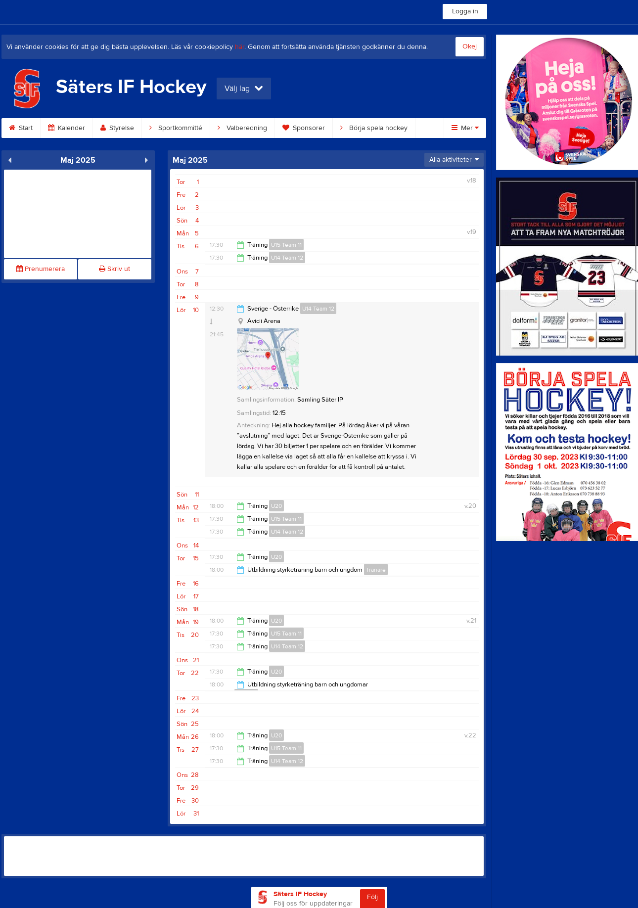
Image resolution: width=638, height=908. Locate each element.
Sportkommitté (175, 128)
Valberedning (242, 128)
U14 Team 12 (287, 258)
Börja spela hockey (374, 128)
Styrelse (117, 128)
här (239, 47)
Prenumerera (40, 269)
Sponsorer (303, 128)
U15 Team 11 (286, 245)
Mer (465, 128)
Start (21, 128)
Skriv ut (114, 269)
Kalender (66, 128)
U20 (276, 506)
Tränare (376, 570)
